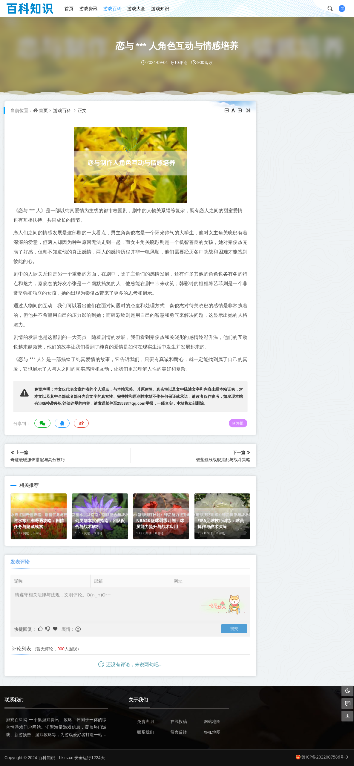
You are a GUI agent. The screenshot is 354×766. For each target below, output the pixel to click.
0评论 (179, 62)
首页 (69, 8)
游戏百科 (112, 8)
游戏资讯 (88, 8)
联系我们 (145, 732)
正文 (82, 110)
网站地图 (212, 721)
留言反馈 (178, 732)
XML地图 (212, 732)
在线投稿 (178, 721)
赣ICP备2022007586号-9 (322, 757)
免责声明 (145, 721)
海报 (237, 423)
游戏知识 (160, 8)
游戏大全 (136, 8)
